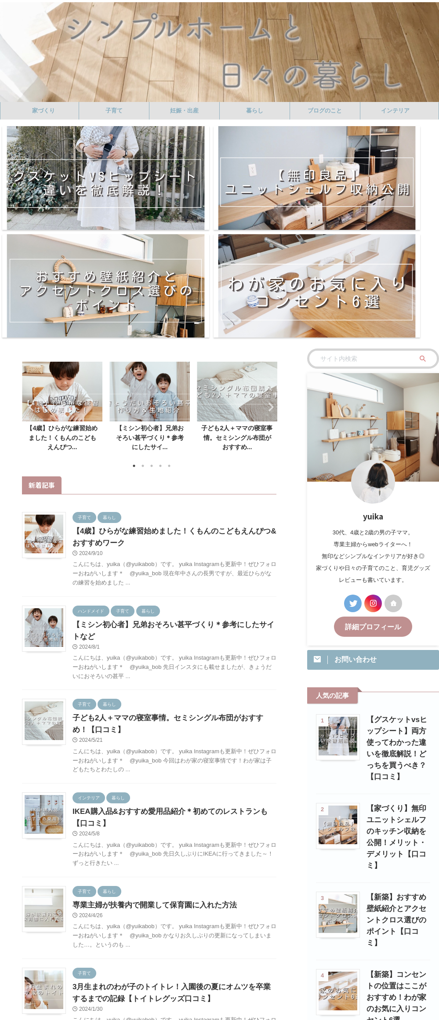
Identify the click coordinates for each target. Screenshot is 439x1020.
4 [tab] (160, 307)
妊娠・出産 (184, 110)
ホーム (21, 974)
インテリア (395, 110)
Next (268, 248)
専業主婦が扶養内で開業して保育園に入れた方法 (150, 746)
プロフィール (303, 974)
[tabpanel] (62, 250)
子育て (114, 110)
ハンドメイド (260, 974)
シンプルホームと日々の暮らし (220, 993)
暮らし (254, 110)
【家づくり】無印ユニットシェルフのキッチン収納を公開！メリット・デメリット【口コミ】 (396, 659)
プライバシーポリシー (399, 974)
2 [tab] (142, 307)
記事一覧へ (149, 917)
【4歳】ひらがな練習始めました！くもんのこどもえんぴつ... (62, 279)
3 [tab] (151, 307)
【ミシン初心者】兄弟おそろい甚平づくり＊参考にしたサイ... (150, 279)
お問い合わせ (346, 974)
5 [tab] (169, 307)
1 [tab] (134, 307)
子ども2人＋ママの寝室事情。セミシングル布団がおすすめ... (236, 279)
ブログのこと (325, 110)
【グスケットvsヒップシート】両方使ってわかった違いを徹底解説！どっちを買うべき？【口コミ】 (396, 582)
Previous (30, 248)
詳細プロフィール (373, 467)
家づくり (43, 110)
